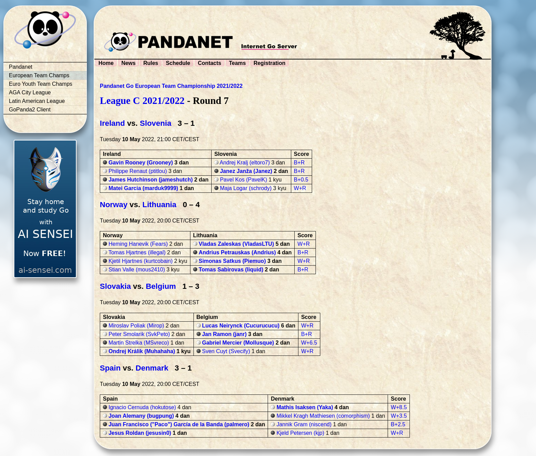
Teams (237, 63)
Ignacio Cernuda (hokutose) (142, 407)
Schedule (178, 63)
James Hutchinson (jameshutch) (150, 180)
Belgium (161, 286)
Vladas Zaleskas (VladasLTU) (236, 244)
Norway (114, 204)
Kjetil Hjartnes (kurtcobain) (140, 261)
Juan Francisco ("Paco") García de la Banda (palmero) (178, 424)
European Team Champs (39, 75)
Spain (110, 368)
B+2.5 (398, 424)
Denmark (152, 368)
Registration (269, 63)
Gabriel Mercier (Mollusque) (238, 343)
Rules (150, 63)
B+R (299, 162)
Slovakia (115, 286)
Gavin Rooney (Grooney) (140, 162)
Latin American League (37, 101)
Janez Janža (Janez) (246, 171)
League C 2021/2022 (142, 100)
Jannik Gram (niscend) (304, 424)
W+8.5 (399, 407)
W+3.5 (399, 416)
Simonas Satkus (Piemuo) (232, 261)
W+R (300, 188)
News (128, 63)
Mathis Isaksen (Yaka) (305, 407)
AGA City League (30, 92)
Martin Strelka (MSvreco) (138, 343)
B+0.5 (301, 180)
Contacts (209, 63)
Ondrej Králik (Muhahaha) (141, 351)
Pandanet (20, 67)
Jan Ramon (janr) (224, 334)
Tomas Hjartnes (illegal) (136, 252)
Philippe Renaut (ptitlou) (137, 171)
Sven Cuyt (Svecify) (226, 351)
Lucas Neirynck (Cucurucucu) (241, 325)
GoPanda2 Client (30, 109)
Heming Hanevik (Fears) (138, 244)
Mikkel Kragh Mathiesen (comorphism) (323, 416)
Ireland (112, 123)
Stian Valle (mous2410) (136, 269)
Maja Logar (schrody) (245, 188)
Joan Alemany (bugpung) (141, 416)
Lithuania (159, 204)
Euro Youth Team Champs (40, 84)
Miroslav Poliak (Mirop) (136, 325)
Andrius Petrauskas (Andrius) (237, 252)
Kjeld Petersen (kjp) (300, 433)
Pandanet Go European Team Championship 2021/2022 (171, 86)
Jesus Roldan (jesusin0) (139, 433)
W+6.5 (309, 343)
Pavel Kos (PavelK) (243, 180)
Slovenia (155, 123)
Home (105, 63)
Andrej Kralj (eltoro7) (245, 162)
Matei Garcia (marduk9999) (143, 188)
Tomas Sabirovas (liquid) (231, 269)
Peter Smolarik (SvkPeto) (139, 334)
